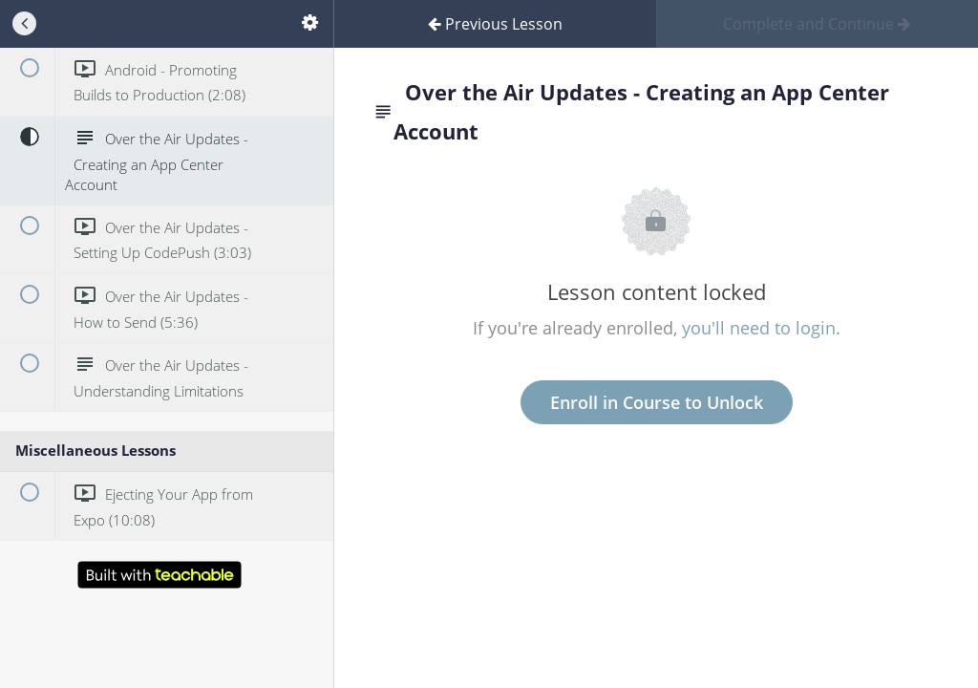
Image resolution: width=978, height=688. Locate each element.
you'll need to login (759, 327)
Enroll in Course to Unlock (656, 402)
